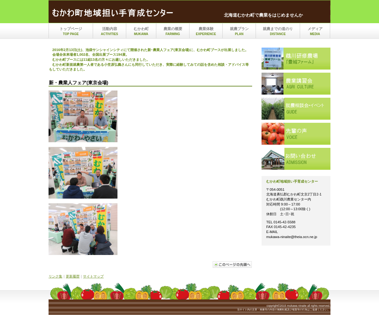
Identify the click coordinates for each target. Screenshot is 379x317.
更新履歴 (73, 276)
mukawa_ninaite (114, 13)
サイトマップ (93, 276)
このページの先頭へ (232, 264)
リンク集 (55, 276)
